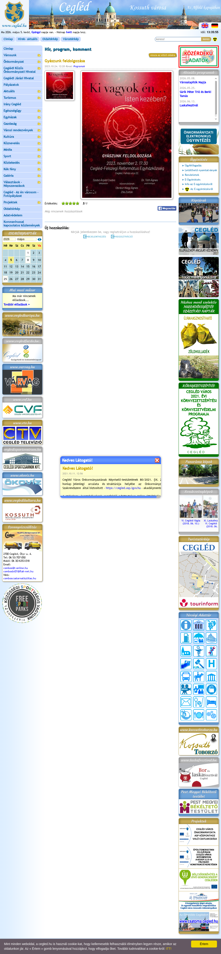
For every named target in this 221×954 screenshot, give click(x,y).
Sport (22, 156)
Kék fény (22, 169)
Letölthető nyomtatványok (201, 170)
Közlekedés (22, 163)
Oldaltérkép (50, 39)
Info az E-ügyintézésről (199, 184)
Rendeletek (192, 175)
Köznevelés (22, 143)
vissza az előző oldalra (162, 55)
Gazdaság (22, 124)
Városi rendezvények (22, 130)
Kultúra (22, 137)
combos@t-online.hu (15, 568)
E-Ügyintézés (192, 179)
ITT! (168, 948)
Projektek (22, 202)
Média (22, 150)
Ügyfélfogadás (193, 165)
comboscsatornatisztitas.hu (19, 578)
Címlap (8, 39)
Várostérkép (71, 39)
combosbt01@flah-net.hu (18, 571)
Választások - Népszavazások (22, 183)
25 (5, 279)
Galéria (22, 176)
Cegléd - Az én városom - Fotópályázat (21, 194)
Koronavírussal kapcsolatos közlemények (22, 223)
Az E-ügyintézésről (199, 189)
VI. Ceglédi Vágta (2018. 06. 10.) (191, 520)
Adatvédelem (13, 215)
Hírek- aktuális (27, 39)
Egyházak (22, 117)
